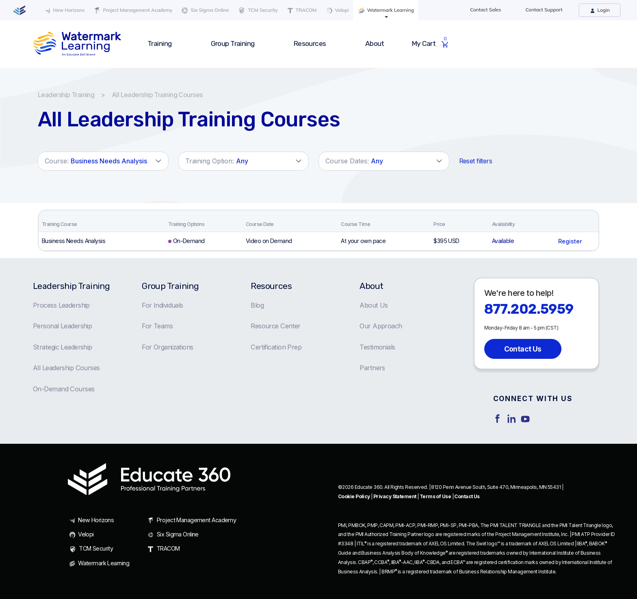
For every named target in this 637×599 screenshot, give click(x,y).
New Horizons (63, 10)
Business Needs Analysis (73, 240)
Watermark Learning (385, 10)
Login (599, 10)
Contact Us (523, 349)
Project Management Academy (132, 10)
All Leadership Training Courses (157, 95)
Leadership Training (66, 95)
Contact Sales (485, 10)
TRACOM (301, 10)
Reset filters (475, 161)
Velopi (337, 10)
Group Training (233, 43)
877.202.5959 (529, 309)
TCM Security (257, 10)
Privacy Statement (394, 496)
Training (159, 43)
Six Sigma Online (204, 10)
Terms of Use (435, 496)
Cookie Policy (354, 496)
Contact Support (544, 10)
